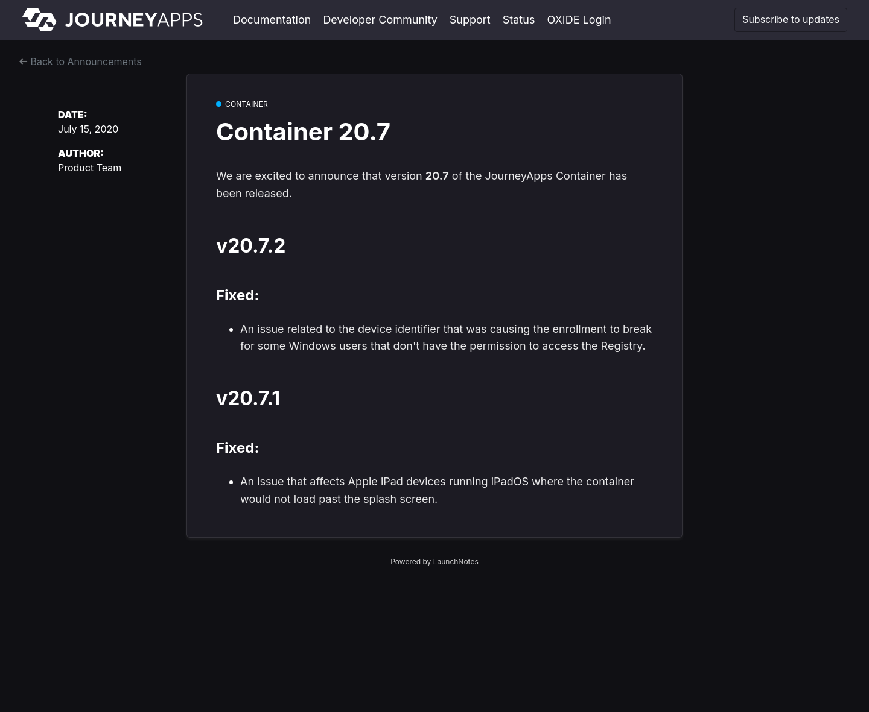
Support (470, 19)
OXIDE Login (579, 19)
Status (519, 19)
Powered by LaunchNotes (434, 561)
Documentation (272, 19)
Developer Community (380, 19)
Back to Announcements (80, 61)
